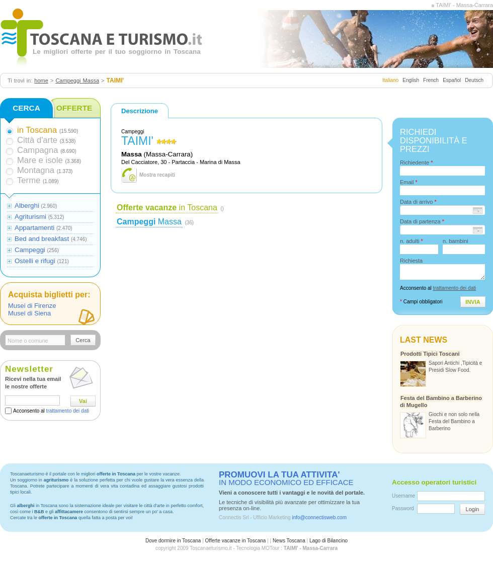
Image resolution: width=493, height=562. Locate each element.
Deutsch (474, 80)
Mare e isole (40, 160)
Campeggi (30, 250)
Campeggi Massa (77, 80)
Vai (83, 401)
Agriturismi (30, 216)
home (41, 80)
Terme (28, 180)
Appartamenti (34, 227)
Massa (149, 221)
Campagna (37, 150)
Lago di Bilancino (328, 540)
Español (452, 80)
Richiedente (416, 162)
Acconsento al (51, 411)
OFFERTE (74, 108)
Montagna (35, 170)
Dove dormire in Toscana (173, 540)
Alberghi (27, 205)
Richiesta (411, 261)
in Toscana (167, 207)
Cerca (82, 340)
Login (472, 509)
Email (409, 182)
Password (403, 508)
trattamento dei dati (68, 411)
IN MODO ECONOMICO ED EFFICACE (286, 478)
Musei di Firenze (32, 305)
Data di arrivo (418, 202)
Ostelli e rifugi (35, 261)
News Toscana (289, 540)
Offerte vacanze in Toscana (235, 540)
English (410, 80)
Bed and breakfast (42, 239)
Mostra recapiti (157, 175)
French (431, 80)
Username (403, 496)
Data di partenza (422, 221)
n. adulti (411, 241)
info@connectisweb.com (319, 517)
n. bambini (455, 241)
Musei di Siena (29, 313)
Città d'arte (37, 140)
